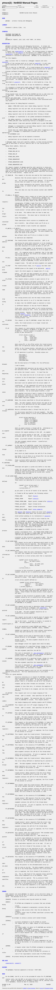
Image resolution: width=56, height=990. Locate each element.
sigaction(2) (19, 51)
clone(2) (49, 512)
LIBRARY (4, 25)
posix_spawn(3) (37, 509)
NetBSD (24, 988)
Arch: (37, 5)
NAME (3, 18)
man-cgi (41, 988)
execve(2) (5, 62)
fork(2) (35, 496)
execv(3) (37, 63)
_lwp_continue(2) (38, 653)
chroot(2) (27, 315)
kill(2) (38, 266)
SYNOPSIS (5, 31)
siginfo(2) (9, 54)
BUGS (3, 974)
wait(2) (20, 53)
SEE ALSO (5, 960)
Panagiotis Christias (49, 988)
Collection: (45, 5)
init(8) (22, 314)
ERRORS (4, 891)
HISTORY (4, 967)
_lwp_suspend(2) (38, 665)
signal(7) (18, 963)
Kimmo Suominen (31, 988)
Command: (4, 5)
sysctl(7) (17, 82)
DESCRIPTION (6, 43)
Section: (20, 5)
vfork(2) (35, 499)
